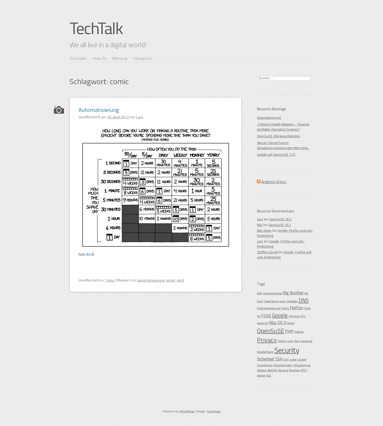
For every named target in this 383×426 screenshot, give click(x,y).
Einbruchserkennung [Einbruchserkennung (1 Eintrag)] (269, 308)
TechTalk (96, 28)
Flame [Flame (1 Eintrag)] (307, 308)
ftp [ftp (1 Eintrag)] (259, 316)
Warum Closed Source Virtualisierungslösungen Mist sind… (283, 145)
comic (170, 280)
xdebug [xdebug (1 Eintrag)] (261, 375)
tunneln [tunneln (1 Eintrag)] (302, 359)
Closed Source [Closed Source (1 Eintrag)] (271, 301)
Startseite (78, 58)
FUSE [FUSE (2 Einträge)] (266, 315)
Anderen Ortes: (273, 182)
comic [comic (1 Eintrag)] (283, 301)
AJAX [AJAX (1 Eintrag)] (259, 293)
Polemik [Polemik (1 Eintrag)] (298, 332)
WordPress (187, 411)
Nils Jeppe (264, 230)
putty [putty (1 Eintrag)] (290, 341)
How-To (99, 58)
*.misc (109, 280)
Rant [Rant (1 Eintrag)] (297, 341)
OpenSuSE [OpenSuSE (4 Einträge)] (270, 330)
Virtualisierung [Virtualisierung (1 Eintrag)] (301, 365)
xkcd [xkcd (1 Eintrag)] (268, 375)
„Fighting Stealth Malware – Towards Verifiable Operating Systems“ (283, 127)
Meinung (119, 58)
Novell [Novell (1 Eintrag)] (290, 323)
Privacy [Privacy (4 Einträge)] (267, 339)
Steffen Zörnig (267, 252)
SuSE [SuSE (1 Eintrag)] (286, 359)
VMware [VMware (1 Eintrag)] (261, 370)
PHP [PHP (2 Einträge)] (289, 331)
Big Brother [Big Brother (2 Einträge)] (293, 292)
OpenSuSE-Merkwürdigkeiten (278, 136)
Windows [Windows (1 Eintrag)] (294, 370)
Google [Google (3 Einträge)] (280, 315)
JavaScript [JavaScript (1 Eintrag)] (262, 323)
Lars (260, 219)
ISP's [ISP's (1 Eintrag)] (302, 316)
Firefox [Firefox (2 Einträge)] (296, 307)
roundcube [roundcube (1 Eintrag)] (306, 341)
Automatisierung (99, 109)
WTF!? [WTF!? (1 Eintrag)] (303, 370)
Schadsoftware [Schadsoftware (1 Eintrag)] (265, 352)
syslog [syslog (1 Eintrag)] (293, 359)
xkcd (89, 254)
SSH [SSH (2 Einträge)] (279, 359)
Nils (260, 224)
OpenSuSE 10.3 (280, 219)
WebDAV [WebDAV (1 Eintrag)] (272, 370)
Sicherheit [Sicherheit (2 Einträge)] (265, 359)
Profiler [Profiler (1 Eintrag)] (281, 341)
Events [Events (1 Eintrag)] (285, 308)
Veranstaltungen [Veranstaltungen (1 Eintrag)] (282, 365)
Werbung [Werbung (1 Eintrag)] (283, 370)
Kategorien (142, 58)
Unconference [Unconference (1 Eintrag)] (265, 365)
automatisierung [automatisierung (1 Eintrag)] (272, 293)
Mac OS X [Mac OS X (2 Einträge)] (277, 322)
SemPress (214, 411)
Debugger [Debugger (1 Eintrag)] (292, 301)
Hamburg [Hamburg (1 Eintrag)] (294, 316)
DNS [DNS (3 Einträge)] (304, 300)
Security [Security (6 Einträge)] (286, 350)
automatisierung (151, 280)
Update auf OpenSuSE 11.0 (276, 154)
